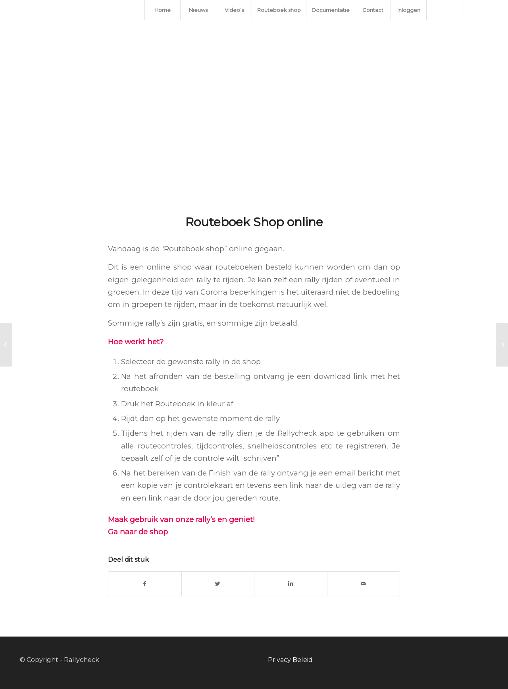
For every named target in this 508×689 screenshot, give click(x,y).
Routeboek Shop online (254, 222)
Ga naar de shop (138, 531)
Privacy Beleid (290, 660)
